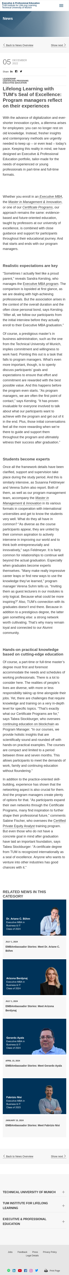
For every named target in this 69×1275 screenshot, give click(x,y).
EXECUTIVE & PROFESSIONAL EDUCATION (24, 1221)
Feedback (22, 1252)
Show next (58, 45)
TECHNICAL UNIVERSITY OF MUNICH (29, 1192)
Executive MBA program (40, 284)
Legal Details (32, 1255)
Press (35, 1252)
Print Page (55, 1270)
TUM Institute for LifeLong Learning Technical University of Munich (21, 5)
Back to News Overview (18, 45)
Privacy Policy (50, 1252)
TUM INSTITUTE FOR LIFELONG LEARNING (25, 1206)
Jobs (10, 1252)
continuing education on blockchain (28, 724)
